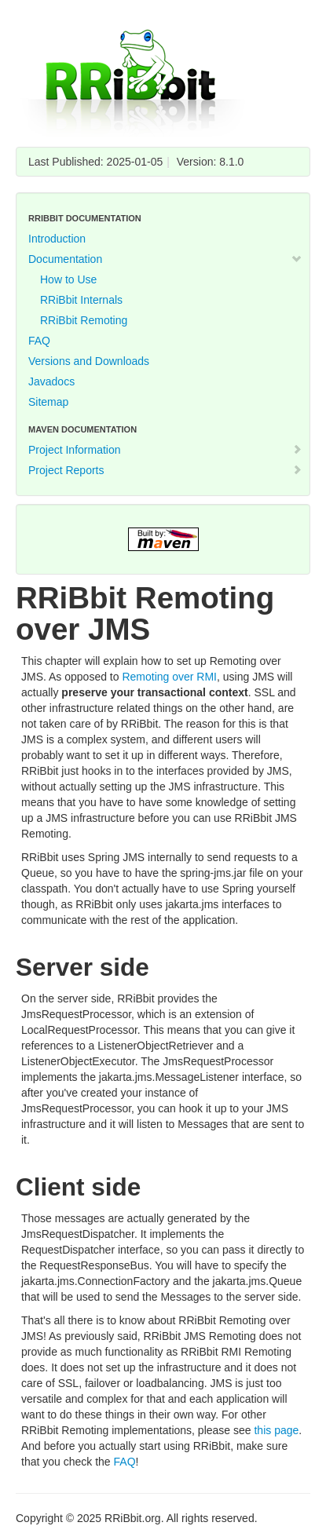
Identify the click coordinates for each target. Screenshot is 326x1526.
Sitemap (48, 402)
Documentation (165, 259)
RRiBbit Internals (81, 300)
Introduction (57, 238)
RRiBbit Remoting (83, 320)
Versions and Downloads (88, 361)
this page (276, 1430)
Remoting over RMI (169, 676)
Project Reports (165, 470)
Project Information (165, 450)
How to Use (68, 279)
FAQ (39, 340)
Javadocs (51, 381)
